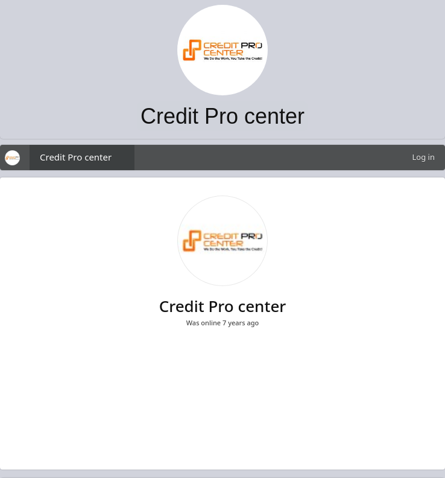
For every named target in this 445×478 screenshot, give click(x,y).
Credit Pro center (76, 157)
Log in (423, 156)
